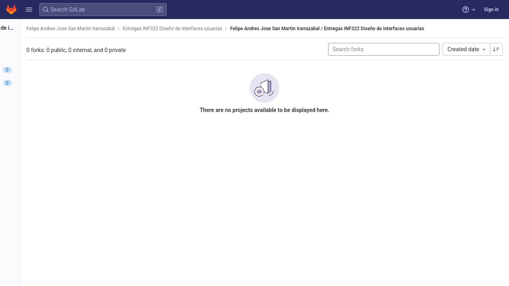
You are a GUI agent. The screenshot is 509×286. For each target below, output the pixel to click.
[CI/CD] (50, 96)
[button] (29, 9)
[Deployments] (50, 109)
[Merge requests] (50, 83)
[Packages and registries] (50, 122)
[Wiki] (50, 161)
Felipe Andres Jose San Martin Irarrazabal (152, 28)
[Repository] (50, 56)
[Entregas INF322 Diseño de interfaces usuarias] (51, 28)
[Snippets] (50, 174)
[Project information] (50, 43)
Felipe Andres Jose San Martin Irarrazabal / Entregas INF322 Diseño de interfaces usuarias (406, 28)
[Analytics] (50, 148)
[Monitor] (50, 135)
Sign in (491, 9)
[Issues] (50, 70)
